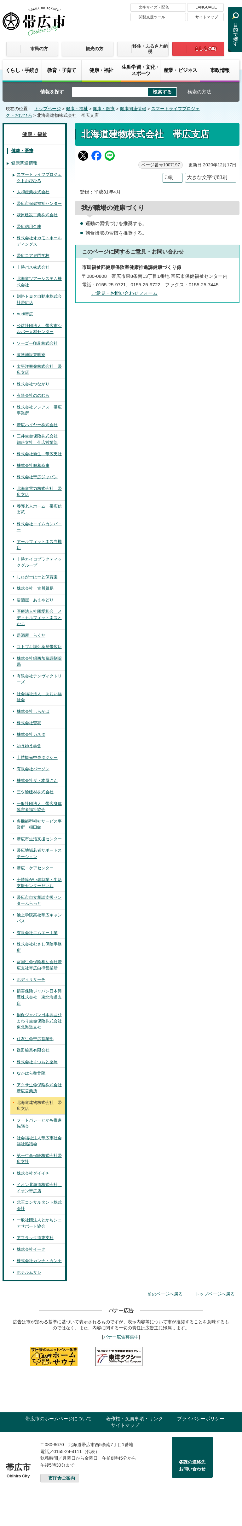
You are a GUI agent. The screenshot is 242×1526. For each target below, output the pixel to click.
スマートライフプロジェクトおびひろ (39, 177)
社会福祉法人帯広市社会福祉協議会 (39, 1141)
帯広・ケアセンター (35, 868)
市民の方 (39, 48)
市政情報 (219, 70)
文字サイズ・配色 (154, 7)
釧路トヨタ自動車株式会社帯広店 (39, 299)
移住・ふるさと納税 (150, 49)
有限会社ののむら (33, 395)
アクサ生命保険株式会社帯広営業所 (39, 1088)
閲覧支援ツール (152, 17)
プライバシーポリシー (200, 1418)
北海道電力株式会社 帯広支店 (39, 491)
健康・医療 (104, 108)
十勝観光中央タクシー (37, 757)
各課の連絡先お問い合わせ (192, 1465)
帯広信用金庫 (29, 226)
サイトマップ (206, 17)
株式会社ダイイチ (33, 1173)
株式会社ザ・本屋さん (37, 780)
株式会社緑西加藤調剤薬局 (39, 661)
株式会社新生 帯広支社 (39, 453)
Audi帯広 (25, 314)
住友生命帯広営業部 (35, 1038)
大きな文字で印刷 (207, 177)
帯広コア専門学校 (33, 255)
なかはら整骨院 (31, 1073)
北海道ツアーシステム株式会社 (39, 281)
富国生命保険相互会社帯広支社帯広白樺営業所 (39, 964)
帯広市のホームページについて (59, 1418)
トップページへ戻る (215, 1294)
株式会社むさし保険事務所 (39, 947)
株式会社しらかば (33, 711)
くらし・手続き (22, 70)
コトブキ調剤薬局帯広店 (39, 646)
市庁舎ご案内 (62, 1478)
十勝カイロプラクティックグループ (39, 562)
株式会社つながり (33, 384)
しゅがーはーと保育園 (37, 577)
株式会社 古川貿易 (35, 588)
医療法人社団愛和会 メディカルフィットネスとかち (39, 617)
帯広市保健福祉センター (39, 203)
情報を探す (52, 91)
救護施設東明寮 (31, 354)
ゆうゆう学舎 (29, 745)
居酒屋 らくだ (31, 635)
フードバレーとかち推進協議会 (39, 1123)
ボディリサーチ (31, 979)
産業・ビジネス (180, 70)
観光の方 (94, 48)
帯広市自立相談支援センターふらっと (39, 900)
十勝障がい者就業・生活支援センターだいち (39, 882)
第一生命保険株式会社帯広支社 (39, 1158)
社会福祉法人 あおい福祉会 (39, 696)
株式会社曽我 (29, 722)
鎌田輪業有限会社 (33, 1050)
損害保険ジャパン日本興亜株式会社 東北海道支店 (39, 997)
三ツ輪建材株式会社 (35, 792)
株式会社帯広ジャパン (37, 476)
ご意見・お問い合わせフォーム (124, 293)
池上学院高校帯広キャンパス (39, 918)
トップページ (47, 108)
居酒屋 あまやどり (35, 600)
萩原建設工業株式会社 (37, 214)
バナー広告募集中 (121, 1336)
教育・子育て (61, 70)
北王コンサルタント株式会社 (39, 1205)
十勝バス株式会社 (33, 267)
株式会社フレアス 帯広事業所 (39, 410)
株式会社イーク (31, 1249)
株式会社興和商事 (33, 465)
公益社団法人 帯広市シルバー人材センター (39, 328)
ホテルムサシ (29, 1272)
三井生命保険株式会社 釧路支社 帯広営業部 (39, 439)
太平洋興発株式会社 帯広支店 (39, 369)
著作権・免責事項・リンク (134, 1418)
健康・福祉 (101, 70)
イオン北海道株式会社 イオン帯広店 (39, 1187)
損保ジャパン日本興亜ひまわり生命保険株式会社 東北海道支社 (41, 1020)
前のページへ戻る (165, 1294)
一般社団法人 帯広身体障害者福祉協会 (39, 806)
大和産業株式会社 (33, 191)
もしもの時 (205, 48)
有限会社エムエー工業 (37, 932)
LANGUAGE (206, 7)
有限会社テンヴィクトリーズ (39, 679)
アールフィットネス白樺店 (39, 544)
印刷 (168, 177)
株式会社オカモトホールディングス (39, 241)
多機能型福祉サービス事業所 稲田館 (39, 824)
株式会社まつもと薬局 (37, 1061)
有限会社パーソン (33, 768)
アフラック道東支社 (35, 1237)
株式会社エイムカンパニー (39, 527)
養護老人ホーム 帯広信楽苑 (39, 509)
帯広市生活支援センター (39, 839)
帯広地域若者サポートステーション (39, 853)
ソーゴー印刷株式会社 (37, 343)
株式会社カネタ (31, 734)
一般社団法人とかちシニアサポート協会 (39, 1223)
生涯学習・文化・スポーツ (141, 70)
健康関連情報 (133, 108)
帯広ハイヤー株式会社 (37, 424)
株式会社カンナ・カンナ (39, 1260)
